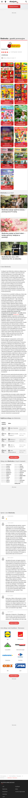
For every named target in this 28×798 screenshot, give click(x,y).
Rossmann (4, 791)
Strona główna (3, 776)
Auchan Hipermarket (20, 791)
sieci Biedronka (10, 418)
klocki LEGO (16, 314)
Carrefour (4, 794)
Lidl (3, 786)
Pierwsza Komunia (13, 6)
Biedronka (2, 777)
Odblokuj (7, 138)
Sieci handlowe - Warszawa (15, 776)
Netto (16, 789)
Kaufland (17, 786)
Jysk (3, 796)
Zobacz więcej (14, 457)
